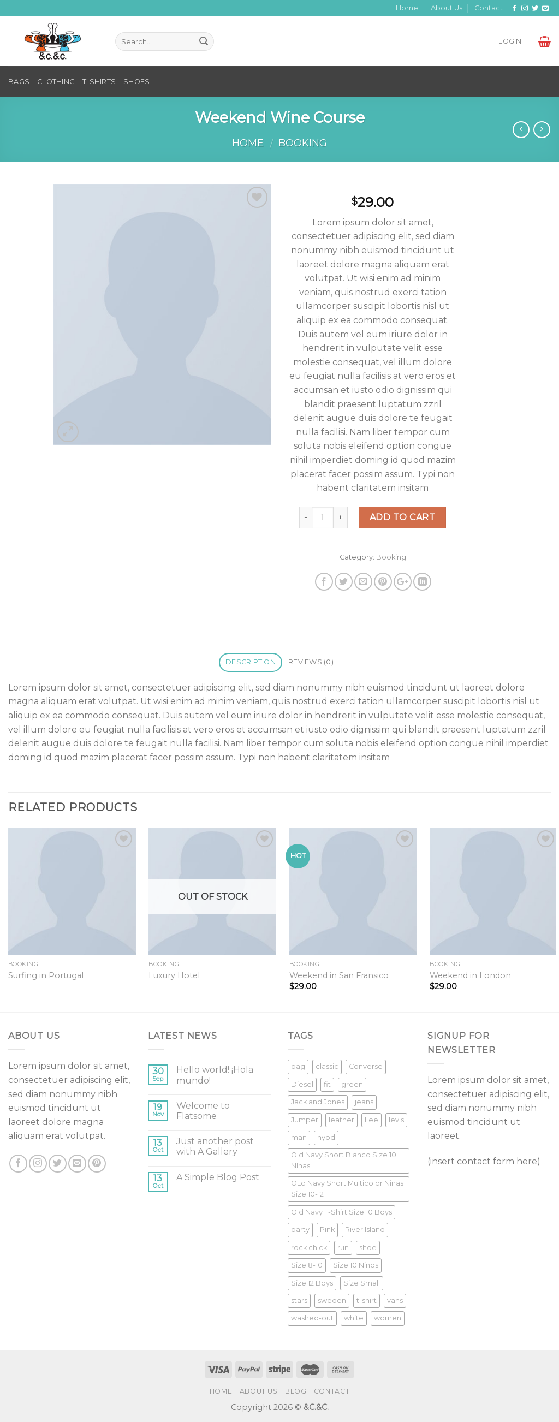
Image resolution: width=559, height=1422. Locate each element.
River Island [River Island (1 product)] (365, 1229)
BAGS (18, 82)
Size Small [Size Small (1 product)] (361, 1283)
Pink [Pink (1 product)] (327, 1229)
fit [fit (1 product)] (327, 1084)
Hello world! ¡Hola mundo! (214, 1074)
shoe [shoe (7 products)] (368, 1247)
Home (407, 8)
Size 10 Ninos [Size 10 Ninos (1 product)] (355, 1265)
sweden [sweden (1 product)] (332, 1300)
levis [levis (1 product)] (396, 1120)
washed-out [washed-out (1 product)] (312, 1318)
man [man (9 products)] (299, 1137)
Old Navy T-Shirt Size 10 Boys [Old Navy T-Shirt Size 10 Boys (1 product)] (341, 1212)
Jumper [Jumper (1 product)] (304, 1120)
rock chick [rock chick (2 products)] (309, 1247)
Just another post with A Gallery (215, 1146)
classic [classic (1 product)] (327, 1066)
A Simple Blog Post (217, 1177)
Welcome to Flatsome (203, 1110)
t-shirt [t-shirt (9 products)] (366, 1300)
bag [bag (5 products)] (298, 1066)
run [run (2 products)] (343, 1247)
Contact (488, 8)
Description (250, 662)
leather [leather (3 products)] (341, 1120)
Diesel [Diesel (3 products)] (302, 1084)
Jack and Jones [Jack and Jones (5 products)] (317, 1102)
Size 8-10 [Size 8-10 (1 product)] (307, 1265)
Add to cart (402, 517)
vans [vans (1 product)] (395, 1300)
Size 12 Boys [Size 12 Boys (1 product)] (312, 1283)
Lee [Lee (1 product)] (371, 1120)
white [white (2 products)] (354, 1318)
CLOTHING (56, 82)
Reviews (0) (311, 662)
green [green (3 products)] (352, 1084)
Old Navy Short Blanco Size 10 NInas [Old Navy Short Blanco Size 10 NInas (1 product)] (343, 1160)
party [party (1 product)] (300, 1229)
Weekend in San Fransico (339, 975)
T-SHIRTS (99, 82)
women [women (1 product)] (387, 1318)
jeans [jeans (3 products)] (364, 1102)
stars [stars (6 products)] (299, 1300)
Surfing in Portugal (46, 975)
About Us (446, 8)
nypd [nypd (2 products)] (326, 1137)
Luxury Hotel (174, 975)
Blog (295, 1391)
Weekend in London (470, 975)
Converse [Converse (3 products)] (366, 1066)
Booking (302, 142)
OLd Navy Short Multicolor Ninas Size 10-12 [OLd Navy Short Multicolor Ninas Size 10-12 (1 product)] (347, 1188)
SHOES (136, 82)
